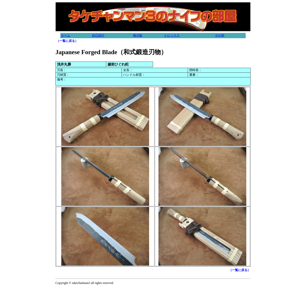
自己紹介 (98, 35)
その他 (219, 35)
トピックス (172, 35)
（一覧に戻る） (67, 40)
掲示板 (137, 35)
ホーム (65, 35)
